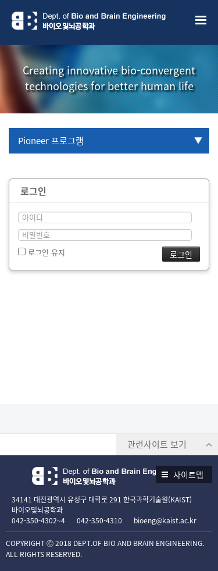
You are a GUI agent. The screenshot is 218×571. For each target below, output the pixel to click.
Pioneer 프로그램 (51, 140)
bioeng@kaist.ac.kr (165, 520)
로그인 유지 (41, 252)
